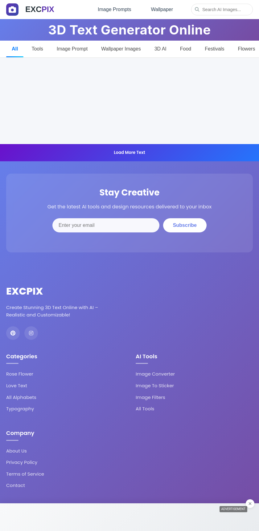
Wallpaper (162, 9)
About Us (16, 451)
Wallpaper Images (121, 48)
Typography (20, 408)
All (15, 48)
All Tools (145, 408)
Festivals (214, 48)
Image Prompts (114, 9)
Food (185, 48)
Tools (37, 48)
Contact (15, 485)
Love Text (16, 385)
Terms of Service (25, 474)
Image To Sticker (155, 385)
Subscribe (185, 225)
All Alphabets (21, 397)
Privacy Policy (21, 462)
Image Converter (155, 374)
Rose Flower (19, 374)
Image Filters (150, 397)
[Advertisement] (129, 101)
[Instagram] (31, 333)
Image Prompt (72, 48)
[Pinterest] (13, 333)
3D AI (160, 48)
